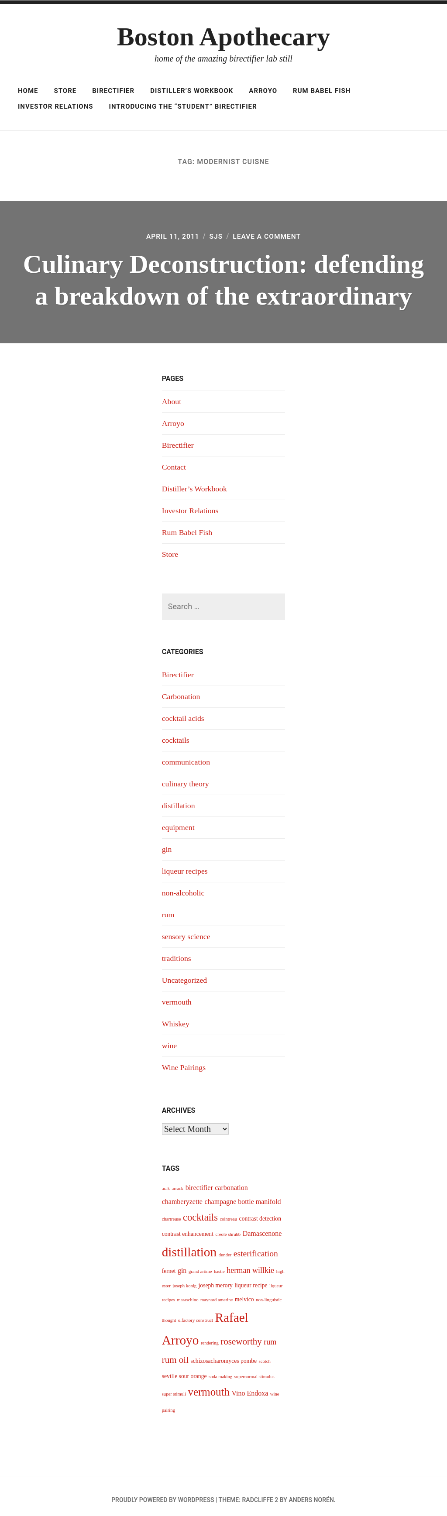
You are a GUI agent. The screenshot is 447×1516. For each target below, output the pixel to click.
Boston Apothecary (223, 36)
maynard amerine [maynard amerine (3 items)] (216, 1292)
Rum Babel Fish (322, 91)
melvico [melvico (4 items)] (244, 1292)
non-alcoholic (183, 887)
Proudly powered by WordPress (162, 1492)
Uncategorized (185, 974)
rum (168, 909)
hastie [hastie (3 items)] (219, 1264)
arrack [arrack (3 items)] (178, 1181)
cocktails (176, 737)
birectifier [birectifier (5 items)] (199, 1180)
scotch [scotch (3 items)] (265, 1353)
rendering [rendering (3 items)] (210, 1335)
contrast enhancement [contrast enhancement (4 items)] (187, 1226)
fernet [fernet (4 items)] (169, 1263)
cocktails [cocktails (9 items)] (200, 1209)
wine (169, 1038)
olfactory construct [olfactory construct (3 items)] (195, 1312)
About (172, 401)
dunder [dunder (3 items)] (225, 1247)
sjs (216, 236)
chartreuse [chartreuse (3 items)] (171, 1211)
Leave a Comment (268, 236)
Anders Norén (311, 1492)
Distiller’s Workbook (191, 91)
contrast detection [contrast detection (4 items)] (260, 1211)
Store (65, 91)
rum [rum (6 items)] (270, 1334)
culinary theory (186, 779)
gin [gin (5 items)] (182, 1263)
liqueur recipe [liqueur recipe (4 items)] (250, 1278)
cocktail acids (183, 715)
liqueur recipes (185, 866)
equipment (178, 823)
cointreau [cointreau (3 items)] (228, 1211)
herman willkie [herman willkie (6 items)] (250, 1263)
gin (167, 844)
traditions (177, 952)
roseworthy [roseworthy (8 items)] (241, 1334)
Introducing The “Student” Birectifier (183, 106)
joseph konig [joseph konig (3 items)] (184, 1278)
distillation (179, 801)
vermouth (177, 995)
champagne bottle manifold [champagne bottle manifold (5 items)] (242, 1194)
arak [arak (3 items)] (166, 1181)
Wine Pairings (184, 1060)
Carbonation (181, 693)
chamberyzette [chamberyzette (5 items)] (182, 1194)
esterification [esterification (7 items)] (256, 1245)
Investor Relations (55, 106)
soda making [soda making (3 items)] (220, 1369)
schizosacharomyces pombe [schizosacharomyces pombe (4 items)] (223, 1353)
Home (28, 91)
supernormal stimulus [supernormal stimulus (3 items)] (254, 1369)
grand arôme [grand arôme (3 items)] (200, 1264)
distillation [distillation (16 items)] (189, 1244)
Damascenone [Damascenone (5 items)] (262, 1226)
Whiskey (176, 1017)
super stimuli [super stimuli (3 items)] (174, 1386)
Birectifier (113, 91)
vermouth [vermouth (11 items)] (209, 1384)
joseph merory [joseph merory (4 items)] (216, 1278)
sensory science (186, 930)
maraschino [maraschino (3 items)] (187, 1292)
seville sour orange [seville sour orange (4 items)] (184, 1368)
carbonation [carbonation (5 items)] (231, 1180)
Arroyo (263, 91)
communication (186, 758)
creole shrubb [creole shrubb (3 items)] (228, 1226)
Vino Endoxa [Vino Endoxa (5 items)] (249, 1385)
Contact (174, 465)
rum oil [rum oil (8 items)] (175, 1352)
